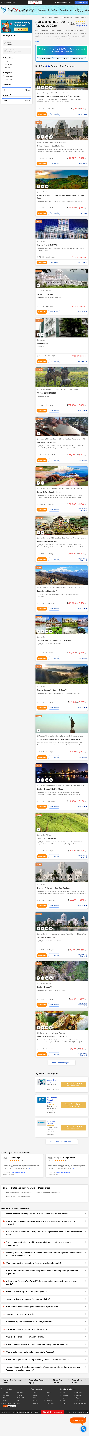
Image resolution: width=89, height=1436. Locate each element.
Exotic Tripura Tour (45, 301)
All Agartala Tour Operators (61, 1148)
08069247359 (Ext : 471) (82, 862)
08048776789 (82, 219)
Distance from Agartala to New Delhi (19, 1199)
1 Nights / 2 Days (51, 59)
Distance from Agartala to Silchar (18, 1204)
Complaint (6, 1403)
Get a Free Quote (73, 1091)
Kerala (34, 1400)
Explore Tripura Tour (46, 993)
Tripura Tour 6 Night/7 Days (49, 251)
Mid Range (8, 64)
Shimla (35, 1403)
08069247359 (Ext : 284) (82, 1011)
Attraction (64, 10)
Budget (7, 67)
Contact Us (6, 1400)
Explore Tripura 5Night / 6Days (50, 795)
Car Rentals (80, 10)
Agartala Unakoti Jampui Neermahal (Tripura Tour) (59, 103)
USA (63, 1408)
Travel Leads (81, 2)
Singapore (36, 1411)
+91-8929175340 (8, 2)
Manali (48, 1400)
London (78, 1403)
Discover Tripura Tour (46, 944)
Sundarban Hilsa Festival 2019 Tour (52, 1043)
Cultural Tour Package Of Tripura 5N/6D (55, 647)
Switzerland (50, 1411)
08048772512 (82, 170)
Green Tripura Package (47, 845)
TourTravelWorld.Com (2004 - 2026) (26, 1420)
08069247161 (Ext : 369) (82, 1060)
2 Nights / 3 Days (71, 59)
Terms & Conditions (9, 1411)
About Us (19, 1403)
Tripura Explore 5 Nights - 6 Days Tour (54, 696)
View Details (54, 120)
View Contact (82, 318)
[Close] (85, 1417)
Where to (9, 42)
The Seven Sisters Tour (47, 449)
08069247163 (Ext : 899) (82, 961)
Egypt (78, 1406)
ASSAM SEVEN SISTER (47, 399)
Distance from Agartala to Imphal (50, 1199)
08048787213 (82, 367)
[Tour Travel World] (15, 10)
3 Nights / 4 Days (61, 64)
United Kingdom (81, 1411)
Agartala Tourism (33, 10)
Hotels (86, 10)
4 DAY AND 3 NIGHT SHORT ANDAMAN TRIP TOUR (60, 746)
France (64, 1411)
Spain (64, 1406)
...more (30, 1175)
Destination (53, 10)
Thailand (78, 1408)
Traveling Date (11, 50)
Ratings (78, 24)
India (63, 1400)
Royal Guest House (18, 1178)
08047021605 (82, 269)
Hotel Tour (8, 79)
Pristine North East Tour (47, 548)
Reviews (84, 24)
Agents (73, 10)
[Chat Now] (83, 1429)
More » (38, 41)
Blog (18, 1411)
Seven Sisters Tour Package (49, 498)
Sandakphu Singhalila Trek (49, 597)
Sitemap (5, 1408)
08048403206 (82, 120)
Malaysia (49, 1408)
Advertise (6, 1406)
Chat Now (78, 1420)
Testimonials (20, 1406)
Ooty (48, 1403)
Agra (48, 1406)
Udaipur (35, 1408)
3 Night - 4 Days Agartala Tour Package (54, 894)
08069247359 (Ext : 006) (82, 565)
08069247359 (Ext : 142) (82, 516)
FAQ (18, 1408)
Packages (42, 10)
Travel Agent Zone (63, 2)
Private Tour (9, 76)
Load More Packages (61, 1069)
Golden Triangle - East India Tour (51, 152)
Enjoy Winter (42, 350)
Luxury (7, 61)
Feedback (20, 1400)
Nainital (35, 1406)
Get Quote (42, 120)
